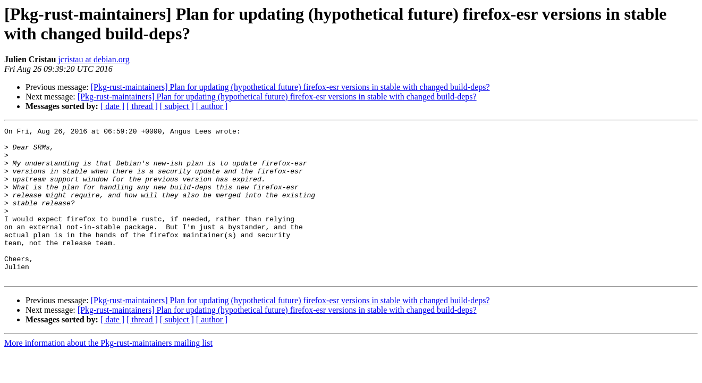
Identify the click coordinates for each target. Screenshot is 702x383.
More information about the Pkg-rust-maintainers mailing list (108, 373)
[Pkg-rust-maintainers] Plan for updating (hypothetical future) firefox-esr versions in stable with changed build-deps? (290, 86)
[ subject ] (177, 106)
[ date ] (112, 106)
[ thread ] (142, 106)
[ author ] (212, 106)
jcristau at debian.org (93, 59)
